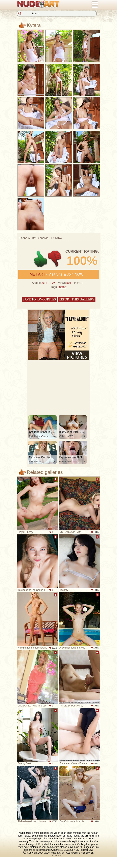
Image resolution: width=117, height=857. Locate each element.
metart (62, 287)
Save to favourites (39, 299)
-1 (55, 258)
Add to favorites (55, 481)
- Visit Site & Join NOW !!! (59, 274)
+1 (40, 258)
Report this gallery (76, 299)
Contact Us (58, 855)
